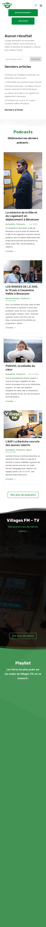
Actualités (10, 224)
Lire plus (11, 251)
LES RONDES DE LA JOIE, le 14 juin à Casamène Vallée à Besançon (22, 290)
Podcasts (20, 224)
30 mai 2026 (11, 301)
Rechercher (35, 59)
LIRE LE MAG (23, 21)
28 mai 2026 (34, 374)
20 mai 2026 (11, 452)
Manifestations (13, 298)
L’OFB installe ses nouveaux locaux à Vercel (23, 82)
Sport (29, 450)
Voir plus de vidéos (23, 635)
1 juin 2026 (33, 224)
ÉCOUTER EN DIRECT (23, 13)
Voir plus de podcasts (23, 494)
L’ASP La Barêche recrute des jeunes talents (22, 443)
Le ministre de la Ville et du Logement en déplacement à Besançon (22, 216)
